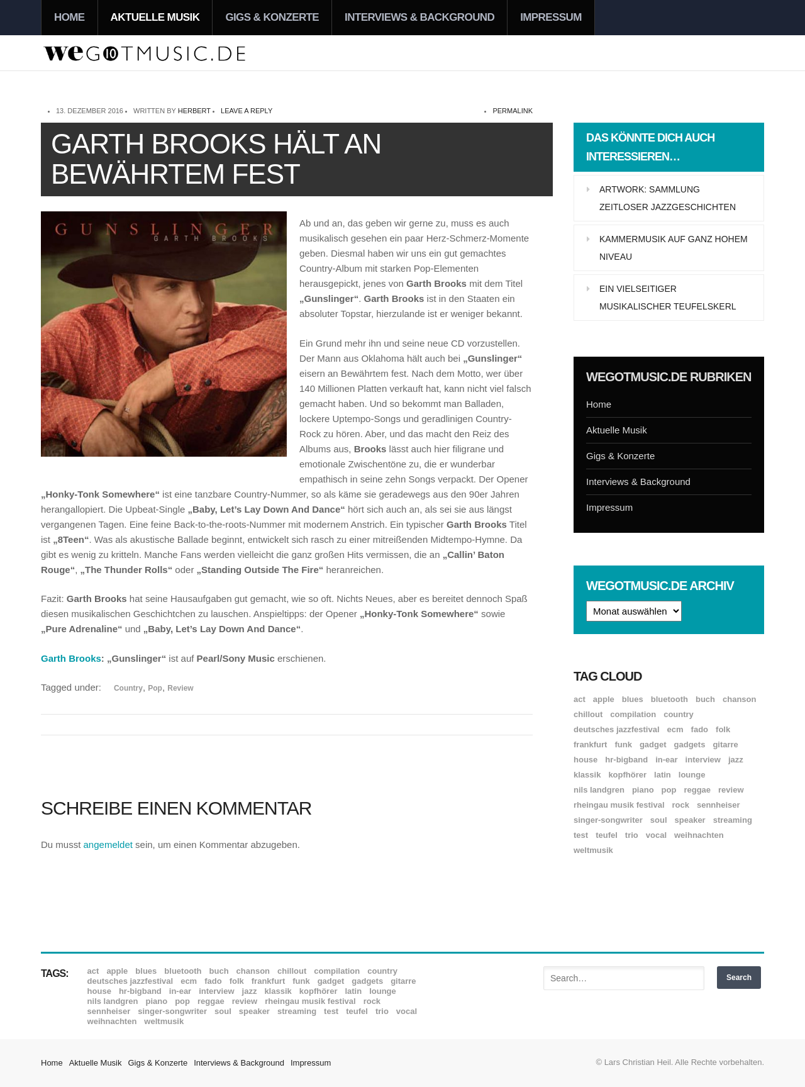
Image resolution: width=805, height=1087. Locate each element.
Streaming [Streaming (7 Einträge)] (732, 820)
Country (128, 688)
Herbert (194, 110)
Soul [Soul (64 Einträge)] (658, 820)
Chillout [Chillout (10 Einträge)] (588, 714)
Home (69, 17)
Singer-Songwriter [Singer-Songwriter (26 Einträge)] (608, 820)
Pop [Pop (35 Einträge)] (669, 789)
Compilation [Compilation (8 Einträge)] (633, 714)
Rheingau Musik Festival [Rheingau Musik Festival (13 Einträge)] (619, 805)
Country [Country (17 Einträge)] (678, 714)
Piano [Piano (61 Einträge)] (643, 789)
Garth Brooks (71, 658)
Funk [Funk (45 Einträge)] (622, 744)
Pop (155, 688)
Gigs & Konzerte (272, 17)
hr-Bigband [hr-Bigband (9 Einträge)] (626, 759)
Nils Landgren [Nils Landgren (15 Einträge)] (599, 789)
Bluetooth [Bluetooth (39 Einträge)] (669, 699)
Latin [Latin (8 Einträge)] (662, 774)
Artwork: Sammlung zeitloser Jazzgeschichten (667, 198)
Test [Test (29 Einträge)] (581, 835)
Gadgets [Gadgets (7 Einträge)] (690, 744)
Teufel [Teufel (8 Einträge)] (607, 835)
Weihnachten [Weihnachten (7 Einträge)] (699, 835)
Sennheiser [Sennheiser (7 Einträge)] (718, 805)
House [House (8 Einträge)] (585, 759)
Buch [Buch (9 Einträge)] (705, 699)
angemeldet (108, 844)
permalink (512, 110)
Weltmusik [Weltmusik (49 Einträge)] (593, 850)
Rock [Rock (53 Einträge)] (680, 805)
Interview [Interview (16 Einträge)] (703, 759)
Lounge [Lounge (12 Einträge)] (692, 774)
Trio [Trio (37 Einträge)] (631, 835)
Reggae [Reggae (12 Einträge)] (697, 789)
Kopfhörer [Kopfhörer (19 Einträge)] (627, 774)
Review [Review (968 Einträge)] (730, 789)
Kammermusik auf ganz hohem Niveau (673, 248)
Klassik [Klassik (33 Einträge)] (587, 774)
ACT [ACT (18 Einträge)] (580, 699)
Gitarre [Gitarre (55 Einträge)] (725, 744)
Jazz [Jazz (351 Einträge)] (735, 759)
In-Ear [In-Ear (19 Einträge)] (666, 759)
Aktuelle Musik (155, 17)
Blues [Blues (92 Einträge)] (632, 699)
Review (180, 688)
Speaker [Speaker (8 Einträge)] (690, 820)
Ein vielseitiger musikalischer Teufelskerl (667, 297)
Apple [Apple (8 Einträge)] (603, 699)
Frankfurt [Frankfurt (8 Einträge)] (590, 744)
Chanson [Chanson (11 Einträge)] (739, 699)
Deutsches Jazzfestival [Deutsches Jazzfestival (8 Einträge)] (617, 729)
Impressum (551, 17)
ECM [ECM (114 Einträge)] (675, 729)
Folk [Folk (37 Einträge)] (723, 729)
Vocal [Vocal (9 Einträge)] (656, 835)
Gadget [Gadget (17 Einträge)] (653, 744)
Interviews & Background (419, 17)
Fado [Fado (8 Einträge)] (699, 729)
